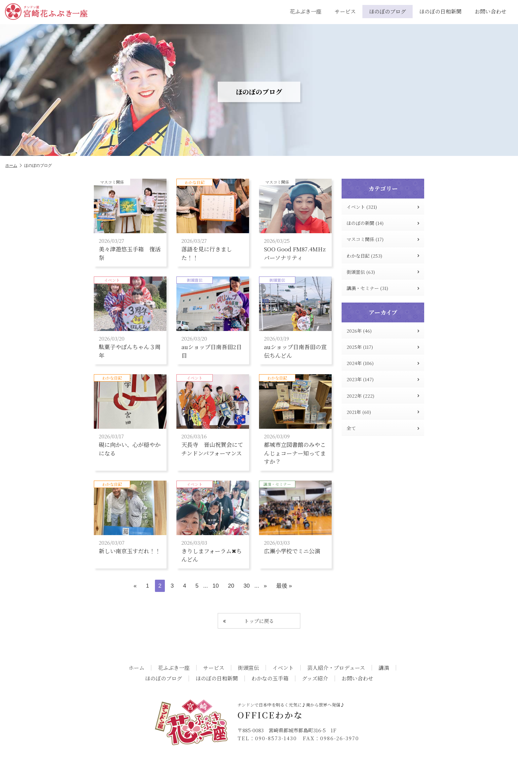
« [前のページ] (134, 586)
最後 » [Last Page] (284, 586)
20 (231, 586)
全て (383, 428)
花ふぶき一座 (305, 11)
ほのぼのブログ (387, 11)
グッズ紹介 (315, 678)
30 (246, 586)
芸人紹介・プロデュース (336, 668)
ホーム (13, 166)
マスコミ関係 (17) (383, 239)
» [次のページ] (265, 586)
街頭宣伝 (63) (383, 272)
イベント (283, 668)
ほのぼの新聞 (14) (383, 223)
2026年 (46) (383, 330)
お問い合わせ (490, 11)
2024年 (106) (383, 363)
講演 (384, 668)
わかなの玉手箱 (269, 678)
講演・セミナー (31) (383, 288)
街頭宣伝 (248, 668)
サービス (345, 11)
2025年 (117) (383, 347)
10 (215, 586)
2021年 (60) (383, 412)
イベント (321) (383, 206)
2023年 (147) (383, 379)
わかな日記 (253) (383, 255)
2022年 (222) (383, 395)
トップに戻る (248, 620)
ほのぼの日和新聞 (440, 11)
